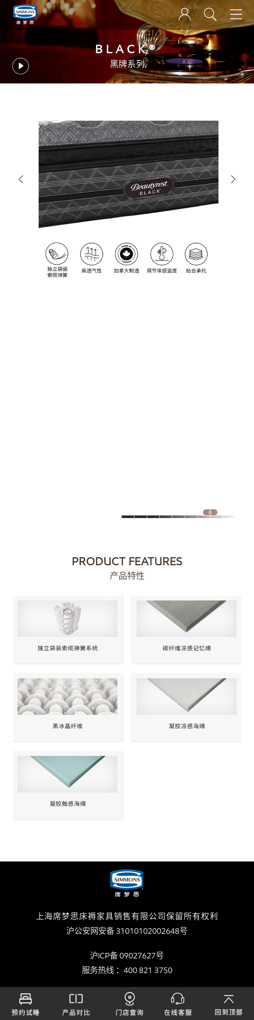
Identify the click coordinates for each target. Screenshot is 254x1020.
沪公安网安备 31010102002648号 (126, 931)
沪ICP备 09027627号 (127, 956)
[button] (20, 179)
